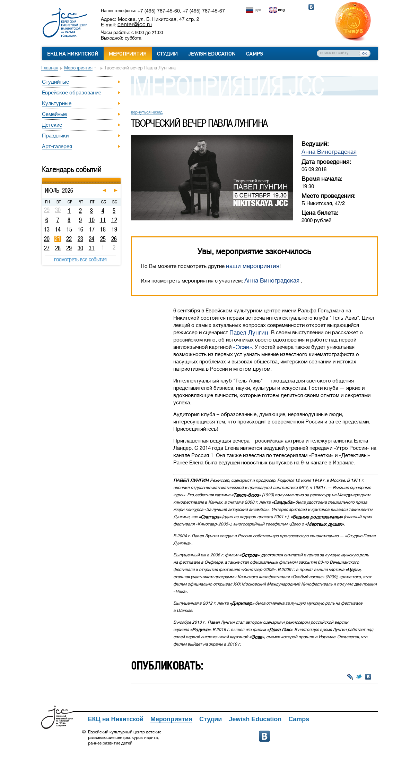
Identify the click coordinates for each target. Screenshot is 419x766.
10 (92, 220)
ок (364, 53)
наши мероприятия (252, 266)
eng (281, 10)
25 (103, 239)
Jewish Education (212, 53)
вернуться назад (147, 112)
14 (58, 229)
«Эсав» (242, 347)
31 (92, 248)
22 (69, 239)
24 (91, 239)
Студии (167, 53)
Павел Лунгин (248, 332)
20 (47, 239)
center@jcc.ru (134, 24)
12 (114, 220)
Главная (49, 67)
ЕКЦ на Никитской (72, 53)
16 (80, 229)
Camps (254, 53)
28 (58, 248)
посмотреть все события (80, 259)
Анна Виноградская (329, 152)
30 (80, 248)
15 (69, 229)
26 (114, 239)
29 (69, 248)
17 (92, 229)
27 (47, 248)
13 (47, 229)
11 (103, 220)
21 (58, 239)
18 (103, 229)
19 (114, 229)
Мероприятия (128, 53)
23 (80, 239)
